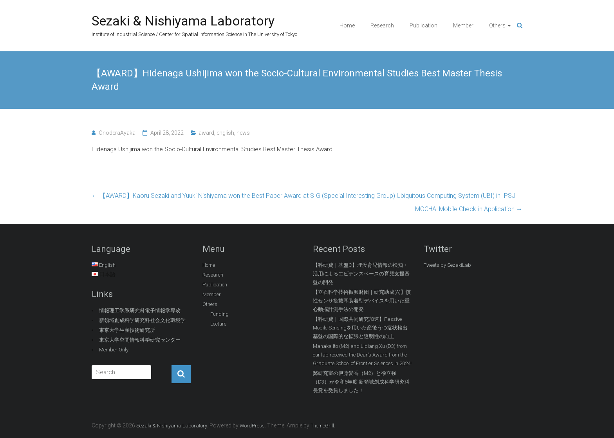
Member (463, 25)
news (243, 133)
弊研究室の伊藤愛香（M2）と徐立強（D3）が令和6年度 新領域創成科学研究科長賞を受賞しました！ (361, 381)
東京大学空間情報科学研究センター (140, 340)
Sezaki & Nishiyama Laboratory (183, 21)
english (225, 133)
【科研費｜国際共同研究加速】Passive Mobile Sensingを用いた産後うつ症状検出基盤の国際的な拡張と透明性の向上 (360, 327)
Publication (423, 25)
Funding (219, 314)
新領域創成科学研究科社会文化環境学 (142, 320)
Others (497, 25)
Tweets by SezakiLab (447, 265)
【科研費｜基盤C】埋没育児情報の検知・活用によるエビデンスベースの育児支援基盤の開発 (361, 273)
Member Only (113, 350)
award (206, 133)
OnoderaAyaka (117, 133)
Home (347, 25)
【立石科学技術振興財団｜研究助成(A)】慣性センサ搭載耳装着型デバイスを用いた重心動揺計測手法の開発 (362, 300)
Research (382, 25)
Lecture (218, 324)
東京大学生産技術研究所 (127, 330)
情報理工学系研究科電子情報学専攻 (140, 310)
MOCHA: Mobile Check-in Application (468, 209)
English (107, 265)
